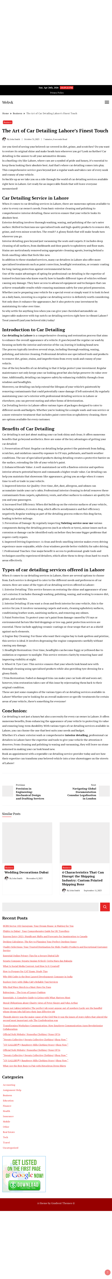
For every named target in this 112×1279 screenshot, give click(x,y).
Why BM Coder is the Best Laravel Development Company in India (37, 976)
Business (8, 122)
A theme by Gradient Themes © (56, 1203)
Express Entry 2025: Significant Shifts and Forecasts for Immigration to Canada (45, 936)
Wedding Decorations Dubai (26, 872)
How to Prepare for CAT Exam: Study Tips (25, 971)
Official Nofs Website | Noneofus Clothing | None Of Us (31, 1034)
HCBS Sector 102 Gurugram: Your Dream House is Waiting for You (38, 925)
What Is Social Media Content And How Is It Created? (31, 966)
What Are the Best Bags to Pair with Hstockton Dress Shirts (34, 1065)
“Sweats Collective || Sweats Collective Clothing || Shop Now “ (35, 1039)
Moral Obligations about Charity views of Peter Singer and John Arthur (40, 1002)
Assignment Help (12, 1090)
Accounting (9, 1084)
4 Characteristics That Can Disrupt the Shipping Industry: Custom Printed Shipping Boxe (83, 878)
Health (6, 1111)
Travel (6, 1142)
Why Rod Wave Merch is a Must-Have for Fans (27, 987)
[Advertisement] (56, 20)
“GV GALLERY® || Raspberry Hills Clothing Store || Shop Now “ (35, 1044)
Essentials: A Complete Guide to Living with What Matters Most (36, 997)
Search (105, 907)
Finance (7, 1105)
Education (8, 1100)
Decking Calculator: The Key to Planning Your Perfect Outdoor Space (40, 941)
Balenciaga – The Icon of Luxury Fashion (24, 992)
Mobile (6, 1121)
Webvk (7, 102)
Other (6, 1126)
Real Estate (9, 1132)
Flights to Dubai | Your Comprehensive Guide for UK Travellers (36, 931)
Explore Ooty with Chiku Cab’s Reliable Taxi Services (30, 981)
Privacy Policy (57, 92)
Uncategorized (10, 1147)
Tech (5, 1137)
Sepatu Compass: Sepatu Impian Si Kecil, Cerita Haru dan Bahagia (37, 960)
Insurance (8, 1116)
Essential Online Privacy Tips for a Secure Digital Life (31, 955)
